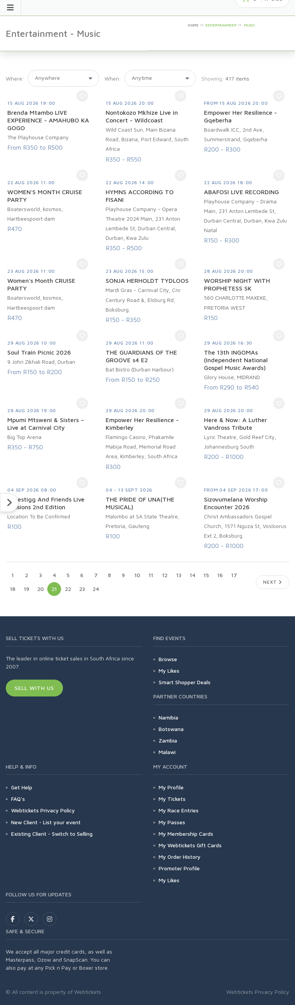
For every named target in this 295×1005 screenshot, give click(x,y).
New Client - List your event (46, 822)
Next (272, 582)
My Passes (172, 822)
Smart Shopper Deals (184, 682)
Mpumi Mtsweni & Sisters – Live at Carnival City (45, 423)
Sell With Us (34, 688)
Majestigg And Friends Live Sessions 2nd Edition (46, 503)
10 (137, 575)
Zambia (168, 740)
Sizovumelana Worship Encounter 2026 (235, 503)
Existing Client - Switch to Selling (52, 833)
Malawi (167, 752)
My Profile (171, 787)
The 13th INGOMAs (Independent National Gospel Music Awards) (236, 360)
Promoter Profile (179, 868)
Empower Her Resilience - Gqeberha (240, 116)
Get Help (21, 787)
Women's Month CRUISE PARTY (41, 284)
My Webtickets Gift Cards (190, 845)
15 (206, 575)
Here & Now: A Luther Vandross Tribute (235, 423)
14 (193, 575)
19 (26, 589)
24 (96, 589)
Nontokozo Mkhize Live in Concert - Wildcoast (142, 116)
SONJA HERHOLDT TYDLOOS (147, 280)
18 (12, 589)
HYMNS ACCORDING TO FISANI (140, 195)
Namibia (168, 717)
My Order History (180, 856)
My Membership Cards (186, 833)
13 (178, 575)
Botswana (171, 729)
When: (112, 78)
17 (234, 575)
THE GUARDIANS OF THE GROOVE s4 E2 (141, 356)
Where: (15, 78)
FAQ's (18, 798)
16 (220, 575)
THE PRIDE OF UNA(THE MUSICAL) (140, 503)
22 (68, 589)
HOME (193, 25)
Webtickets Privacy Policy (43, 810)
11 (151, 575)
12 (164, 575)
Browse (168, 659)
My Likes (169, 670)
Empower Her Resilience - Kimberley (142, 423)
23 (82, 589)
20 (40, 589)
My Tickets (172, 798)
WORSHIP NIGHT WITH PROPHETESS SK (237, 284)
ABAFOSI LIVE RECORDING (241, 191)
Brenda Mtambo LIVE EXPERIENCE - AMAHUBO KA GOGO (48, 120)
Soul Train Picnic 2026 (39, 352)
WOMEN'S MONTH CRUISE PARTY (44, 195)
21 (54, 589)
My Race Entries (179, 810)
